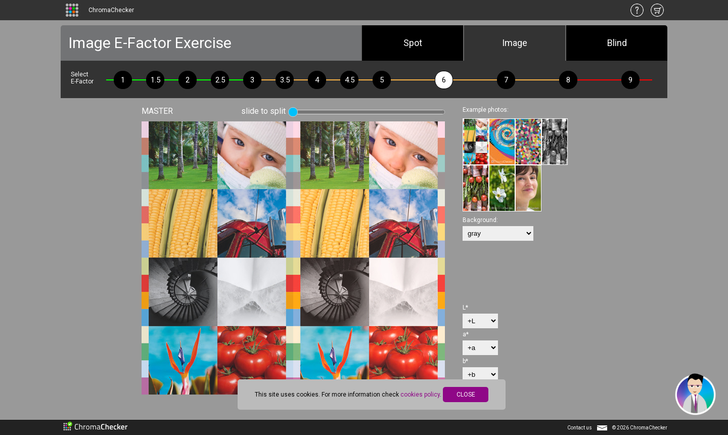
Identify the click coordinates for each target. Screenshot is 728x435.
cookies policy (420, 394)
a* (466, 334)
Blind (617, 42)
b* (465, 361)
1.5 (155, 79)
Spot (412, 42)
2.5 (220, 79)
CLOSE (466, 394)
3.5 (285, 79)
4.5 (349, 79)
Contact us (579, 427)
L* (465, 307)
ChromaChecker (111, 10)
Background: (480, 220)
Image (514, 42)
